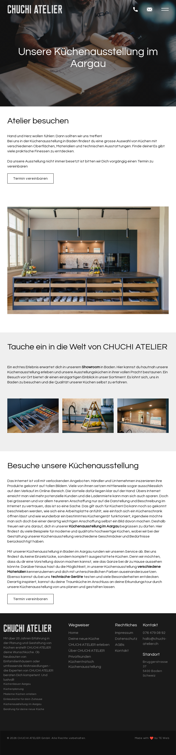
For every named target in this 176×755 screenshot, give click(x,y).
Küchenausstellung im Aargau (22, 704)
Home (73, 633)
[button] (165, 9)
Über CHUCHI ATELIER (87, 650)
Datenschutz (126, 639)
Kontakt (122, 650)
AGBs (119, 644)
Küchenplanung (13, 689)
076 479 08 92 (154, 633)
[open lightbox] (33, 415)
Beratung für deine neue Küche (23, 709)
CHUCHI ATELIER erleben (89, 644)
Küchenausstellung (85, 667)
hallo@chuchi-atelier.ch (154, 641)
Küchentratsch (81, 661)
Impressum (124, 633)
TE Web (164, 738)
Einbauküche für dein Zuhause (22, 699)
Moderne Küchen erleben (19, 694)
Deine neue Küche (84, 639)
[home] (70, 9)
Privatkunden (80, 656)
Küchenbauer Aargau (17, 684)
